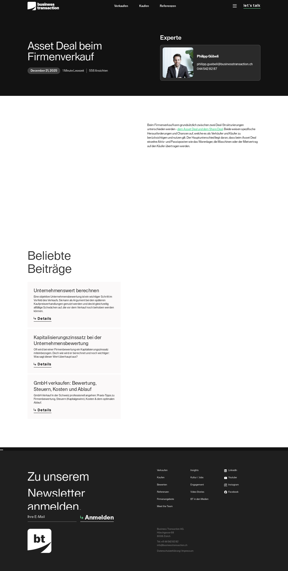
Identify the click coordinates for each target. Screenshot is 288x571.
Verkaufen (121, 5)
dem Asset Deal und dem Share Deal (200, 129)
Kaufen (144, 5)
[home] (43, 6)
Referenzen (168, 5)
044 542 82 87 (207, 68)
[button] (234, 6)
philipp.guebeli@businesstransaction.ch (225, 64)
